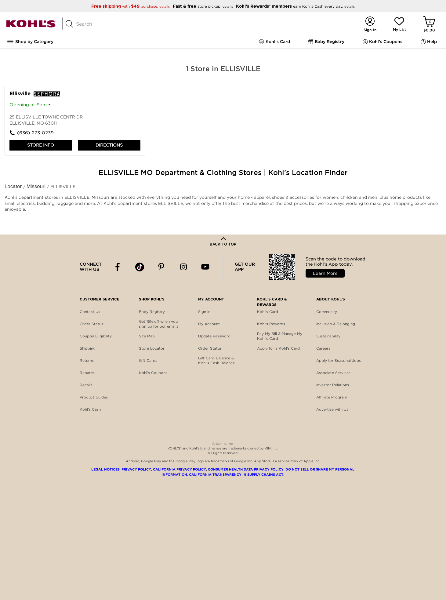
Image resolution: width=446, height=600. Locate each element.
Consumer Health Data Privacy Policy (246, 469)
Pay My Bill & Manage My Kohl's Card (279, 336)
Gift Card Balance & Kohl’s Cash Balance (216, 360)
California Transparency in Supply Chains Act (236, 474)
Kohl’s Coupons (153, 372)
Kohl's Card (267, 311)
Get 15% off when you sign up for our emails (158, 324)
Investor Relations (332, 385)
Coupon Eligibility (96, 336)
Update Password (214, 336)
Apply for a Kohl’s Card (278, 348)
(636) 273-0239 (35, 133)
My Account (209, 324)
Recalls (86, 385)
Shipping (88, 348)
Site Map (147, 336)
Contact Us (90, 311)
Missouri (37, 186)
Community (326, 311)
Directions (109, 145)
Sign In (204, 311)
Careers (323, 348)
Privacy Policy (136, 469)
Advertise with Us (332, 409)
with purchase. (131, 6)
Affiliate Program (331, 397)
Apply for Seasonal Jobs (338, 360)
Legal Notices (105, 469)
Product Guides (94, 397)
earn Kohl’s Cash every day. (295, 6)
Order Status (91, 324)
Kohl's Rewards (271, 324)
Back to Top (223, 244)
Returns (87, 360)
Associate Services (333, 372)
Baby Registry (152, 311)
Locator (14, 186)
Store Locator (152, 348)
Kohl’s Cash (90, 409)
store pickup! (203, 6)
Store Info (40, 145)
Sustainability (328, 336)
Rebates (87, 372)
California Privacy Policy (179, 469)
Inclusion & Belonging (335, 324)
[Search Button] (69, 23)
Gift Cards (148, 360)
